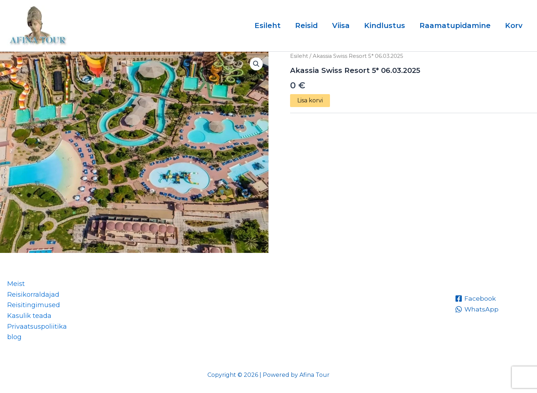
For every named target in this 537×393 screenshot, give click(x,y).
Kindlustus (384, 25)
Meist (16, 284)
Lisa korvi (310, 100)
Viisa (341, 25)
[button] (256, 63)
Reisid (306, 25)
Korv (514, 25)
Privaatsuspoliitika (37, 326)
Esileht (267, 25)
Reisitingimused (33, 305)
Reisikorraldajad (33, 295)
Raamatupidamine (455, 25)
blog (14, 337)
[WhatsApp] (477, 309)
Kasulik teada (29, 316)
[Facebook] (476, 298)
